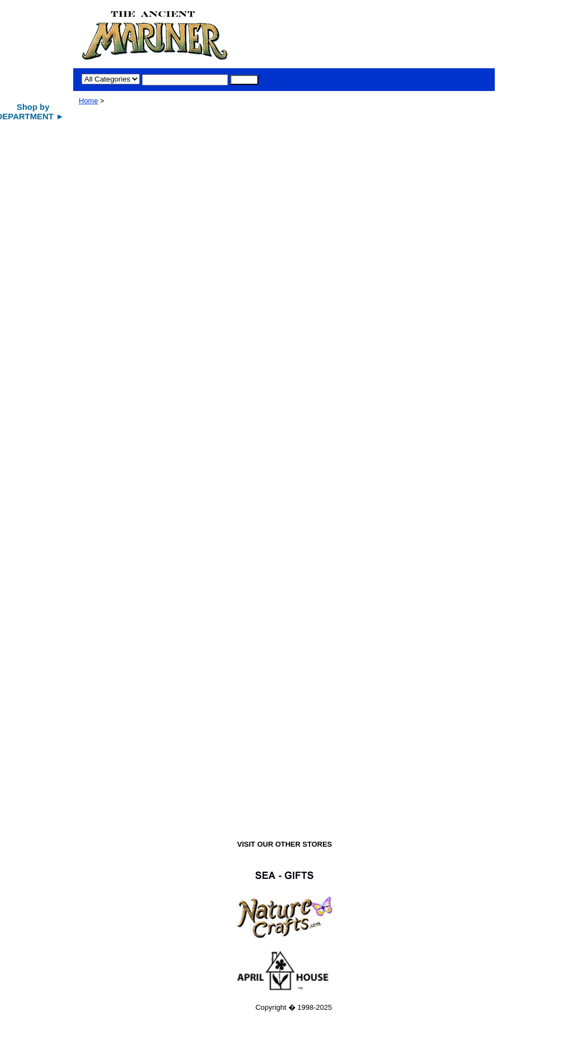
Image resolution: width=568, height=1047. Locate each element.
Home (88, 101)
